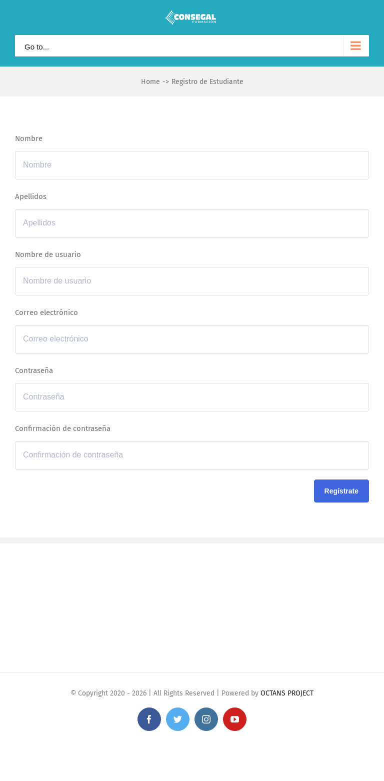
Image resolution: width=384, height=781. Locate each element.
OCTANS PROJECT (287, 693)
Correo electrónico (46, 312)
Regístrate (341, 491)
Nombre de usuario (48, 254)
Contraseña (34, 370)
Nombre (28, 138)
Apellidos (30, 196)
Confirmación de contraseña (62, 428)
